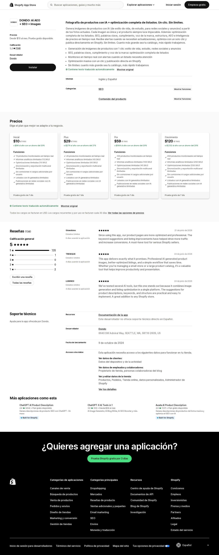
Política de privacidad (96, 545)
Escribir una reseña (22, 277)
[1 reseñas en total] (55, 254)
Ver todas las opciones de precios (126, 213)
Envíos (94, 524)
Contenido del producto (112, 99)
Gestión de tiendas (61, 524)
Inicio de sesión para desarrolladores (31, 545)
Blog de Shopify (139, 506)
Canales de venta (60, 488)
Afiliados (176, 518)
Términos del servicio (68, 545)
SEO (101, 89)
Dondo (13, 58)
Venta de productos (61, 500)
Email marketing (99, 512)
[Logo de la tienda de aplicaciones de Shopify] (23, 5)
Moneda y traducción (102, 530)
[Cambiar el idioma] (195, 545)
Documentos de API (141, 494)
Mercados (96, 494)
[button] (41, 412)
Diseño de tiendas (60, 512)
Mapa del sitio (121, 545)
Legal (174, 524)
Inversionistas (179, 500)
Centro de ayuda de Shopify (146, 488)
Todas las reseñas (21, 282)
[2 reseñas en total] (55, 269)
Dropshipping (98, 488)
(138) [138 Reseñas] (18, 48)
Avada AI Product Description (171, 405)
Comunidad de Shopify (143, 500)
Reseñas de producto (102, 500)
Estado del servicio (182, 530)
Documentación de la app (113, 314)
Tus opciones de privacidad (148, 545)
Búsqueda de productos (64, 494)
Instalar (33, 67)
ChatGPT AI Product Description (36, 405)
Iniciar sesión (173, 4)
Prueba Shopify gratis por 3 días (109, 458)
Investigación (138, 512)
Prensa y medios (180, 506)
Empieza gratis (196, 4)
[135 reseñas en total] (54, 250)
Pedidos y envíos (60, 506)
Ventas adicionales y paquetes (107, 506)
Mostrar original (125, 69)
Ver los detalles (107, 389)
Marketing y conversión (63, 518)
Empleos (176, 494)
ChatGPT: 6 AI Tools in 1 (100, 405)
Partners (176, 512)
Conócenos (177, 488)
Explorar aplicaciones (140, 4)
